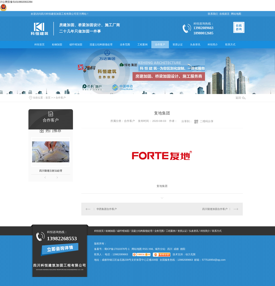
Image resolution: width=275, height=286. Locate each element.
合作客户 (160, 44)
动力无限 (190, 254)
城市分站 (160, 248)
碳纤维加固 (76, 44)
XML (151, 248)
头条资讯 (195, 44)
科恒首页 (39, 44)
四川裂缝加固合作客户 (215, 209)
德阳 (182, 248)
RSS (145, 248)
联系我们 (213, 13)
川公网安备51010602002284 (16, 1)
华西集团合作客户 (106, 209)
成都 (176, 248)
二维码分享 (206, 121)
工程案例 (142, 44)
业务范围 (125, 44)
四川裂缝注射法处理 (50, 170)
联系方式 (230, 44)
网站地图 (236, 13)
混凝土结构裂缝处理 (101, 44)
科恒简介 (213, 44)
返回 (240, 97)
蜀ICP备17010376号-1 (117, 248)
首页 (48, 97)
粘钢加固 (57, 44)
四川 (169, 248)
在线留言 (224, 13)
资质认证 (178, 44)
